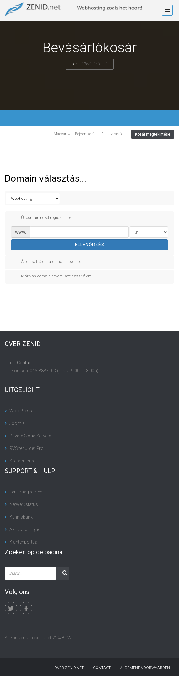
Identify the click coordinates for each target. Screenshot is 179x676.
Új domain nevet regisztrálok (41, 217)
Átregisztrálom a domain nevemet (46, 261)
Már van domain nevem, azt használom (51, 276)
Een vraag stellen (25, 491)
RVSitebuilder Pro (26, 448)
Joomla (17, 423)
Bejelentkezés (86, 134)
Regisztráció (111, 134)
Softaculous (21, 460)
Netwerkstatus (23, 504)
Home (75, 64)
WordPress (20, 410)
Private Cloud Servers (30, 435)
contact (102, 668)
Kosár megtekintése (152, 134)
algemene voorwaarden (145, 668)
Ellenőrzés (89, 244)
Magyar (62, 134)
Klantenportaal (23, 541)
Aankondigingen (25, 529)
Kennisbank (21, 516)
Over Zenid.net (69, 668)
